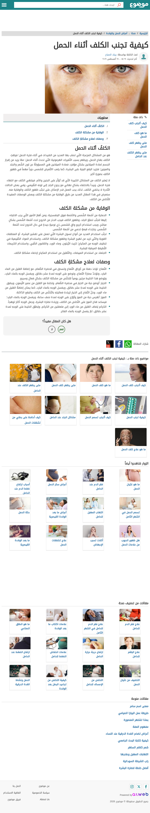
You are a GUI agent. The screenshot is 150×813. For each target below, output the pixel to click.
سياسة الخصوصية (41, 793)
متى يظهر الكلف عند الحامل (137, 154)
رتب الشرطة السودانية (135, 761)
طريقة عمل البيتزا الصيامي (133, 713)
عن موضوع (44, 786)
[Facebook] (145, 786)
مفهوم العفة (140, 726)
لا (52, 329)
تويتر (110, 344)
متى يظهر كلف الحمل (138, 144)
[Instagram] (132, 786)
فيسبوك (119, 344)
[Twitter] (138, 786)
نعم (61, 329)
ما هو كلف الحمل (140, 135)
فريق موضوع (14, 799)
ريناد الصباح (111, 55)
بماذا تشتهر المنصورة (136, 720)
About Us (45, 799)
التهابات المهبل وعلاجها (134, 754)
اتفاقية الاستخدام (12, 793)
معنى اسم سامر (139, 706)
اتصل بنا (17, 786)
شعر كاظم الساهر (138, 747)
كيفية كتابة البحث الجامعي (133, 740)
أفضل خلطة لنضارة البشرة (133, 768)
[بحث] (119, 5)
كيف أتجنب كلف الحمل (138, 125)
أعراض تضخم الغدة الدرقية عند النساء (127, 733)
